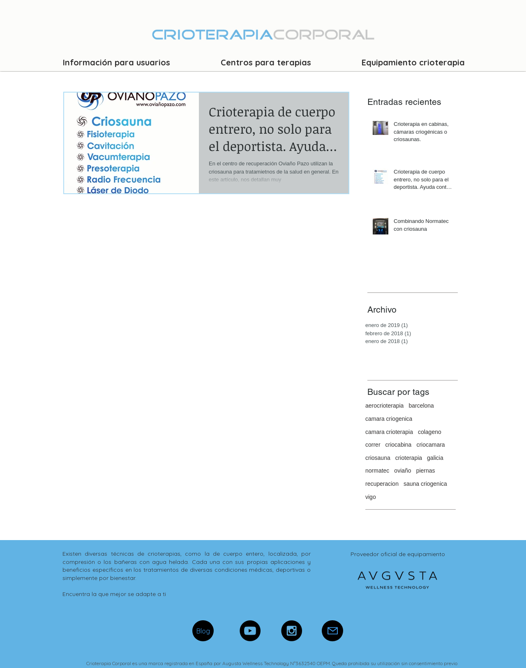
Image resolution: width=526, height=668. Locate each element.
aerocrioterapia (384, 405)
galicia (435, 458)
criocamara (430, 444)
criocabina (398, 444)
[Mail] (332, 630)
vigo (370, 497)
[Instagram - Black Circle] (291, 630)
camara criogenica (388, 418)
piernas (425, 470)
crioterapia (408, 458)
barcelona (421, 405)
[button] (116, 62)
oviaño (402, 470)
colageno (429, 432)
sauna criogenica (425, 483)
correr (373, 444)
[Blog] (203, 630)
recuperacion (382, 483)
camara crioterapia (389, 432)
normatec (377, 470)
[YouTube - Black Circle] (250, 630)
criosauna (377, 458)
